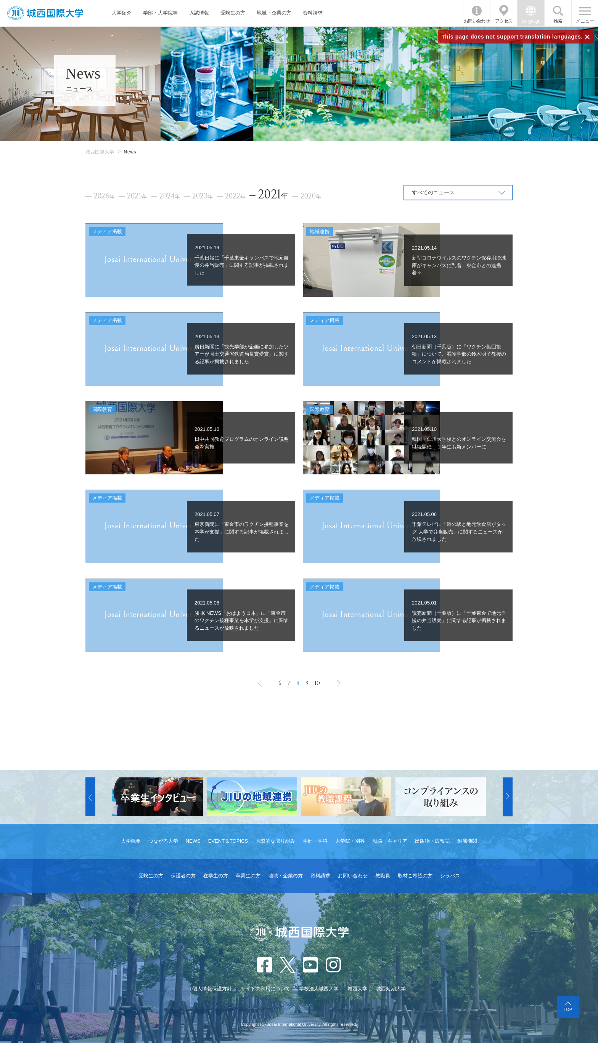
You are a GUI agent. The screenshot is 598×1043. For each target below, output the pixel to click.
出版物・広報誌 (432, 841)
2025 (137, 196)
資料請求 (313, 13)
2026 (104, 196)
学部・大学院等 (160, 13)
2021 (273, 194)
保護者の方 (183, 876)
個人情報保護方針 (212, 988)
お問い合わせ (477, 21)
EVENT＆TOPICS (228, 841)
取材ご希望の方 (415, 876)
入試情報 (199, 13)
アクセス (504, 21)
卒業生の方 (248, 876)
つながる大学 (163, 841)
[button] (90, 796)
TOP (568, 1009)
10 (317, 683)
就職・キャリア (390, 841)
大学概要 (131, 841)
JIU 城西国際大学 (45, 13)
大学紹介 (122, 13)
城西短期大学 (391, 988)
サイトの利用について (265, 988)
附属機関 (467, 841)
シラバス (450, 876)
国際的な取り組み (275, 841)
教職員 (382, 876)
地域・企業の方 (274, 13)
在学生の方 (215, 876)
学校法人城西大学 (319, 988)
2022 (235, 196)
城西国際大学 (99, 152)
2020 (311, 196)
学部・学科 (315, 841)
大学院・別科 (350, 841)
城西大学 (357, 988)
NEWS (193, 841)
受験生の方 (232, 13)
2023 (202, 196)
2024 (169, 196)
